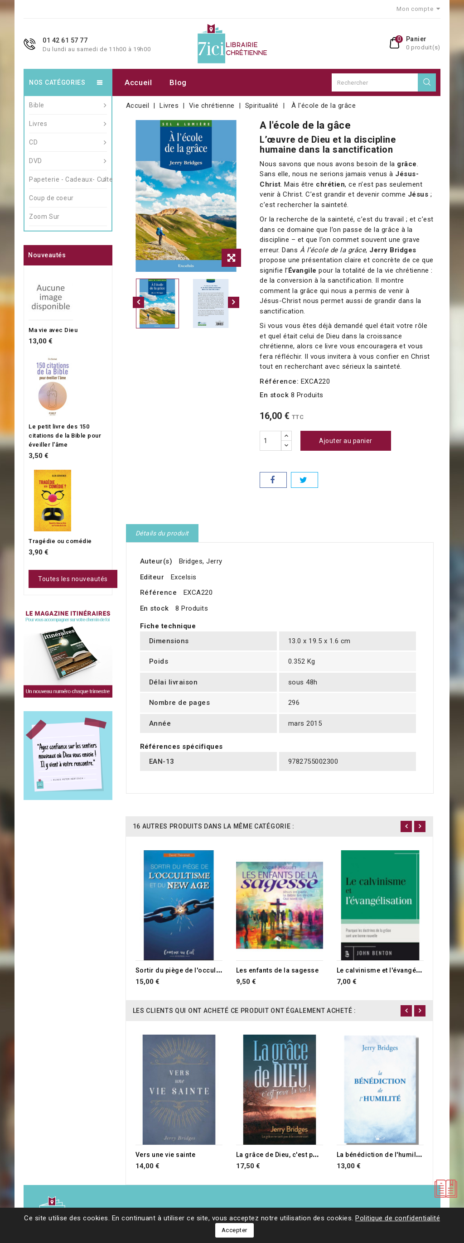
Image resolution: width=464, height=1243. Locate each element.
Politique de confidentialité (397, 1218)
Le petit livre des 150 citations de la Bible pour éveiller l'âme (65, 435)
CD (68, 142)
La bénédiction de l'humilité (380, 1154)
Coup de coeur (51, 198)
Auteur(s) (156, 561)
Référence (158, 592)
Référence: (279, 381)
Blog (178, 82)
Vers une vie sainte (165, 1154)
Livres (68, 124)
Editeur (152, 577)
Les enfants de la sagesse (277, 970)
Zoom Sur (44, 216)
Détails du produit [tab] (162, 533)
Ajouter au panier (345, 440)
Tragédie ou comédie (60, 541)
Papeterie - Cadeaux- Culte (68, 179)
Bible (68, 105)
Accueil (138, 82)
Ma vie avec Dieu (53, 330)
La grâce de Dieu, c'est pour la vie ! (291, 1154)
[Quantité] (270, 441)
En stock (274, 395)
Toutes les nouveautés (73, 579)
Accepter (234, 1230)
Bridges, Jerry (200, 561)
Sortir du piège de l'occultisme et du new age (207, 970)
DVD (68, 161)
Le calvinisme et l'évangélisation (388, 970)
